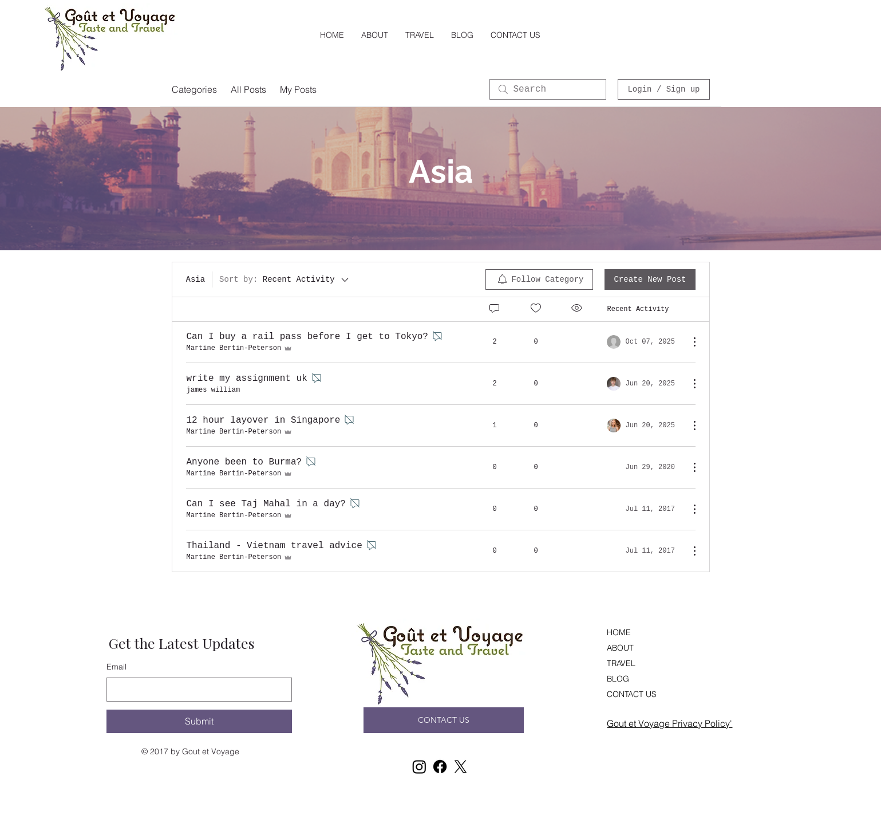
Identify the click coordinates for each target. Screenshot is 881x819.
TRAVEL (621, 663)
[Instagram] (419, 766)
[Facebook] (440, 766)
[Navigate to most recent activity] (644, 342)
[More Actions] (689, 342)
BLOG (618, 679)
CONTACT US (632, 694)
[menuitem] (539, 279)
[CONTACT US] (444, 720)
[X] (460, 766)
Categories (194, 89)
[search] (547, 89)
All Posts (248, 89)
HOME (619, 632)
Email (116, 667)
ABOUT (620, 648)
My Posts (298, 89)
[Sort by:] (284, 279)
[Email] (196, 689)
